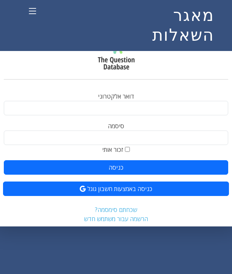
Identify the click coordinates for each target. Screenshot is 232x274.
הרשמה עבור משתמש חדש (116, 219)
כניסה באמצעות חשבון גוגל (116, 189)
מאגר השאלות (183, 25)
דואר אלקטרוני (116, 96)
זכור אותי (112, 149)
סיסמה (116, 126)
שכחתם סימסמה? (116, 210)
